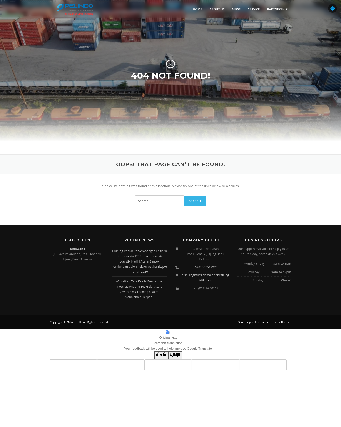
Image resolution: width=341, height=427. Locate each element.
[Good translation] (161, 355)
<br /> (77, 281)
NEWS (236, 9)
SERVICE (254, 9)
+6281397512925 (205, 267)
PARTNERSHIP (277, 9)
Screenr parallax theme (253, 322)
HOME (197, 9)
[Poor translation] (175, 355)
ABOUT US (217, 9)
